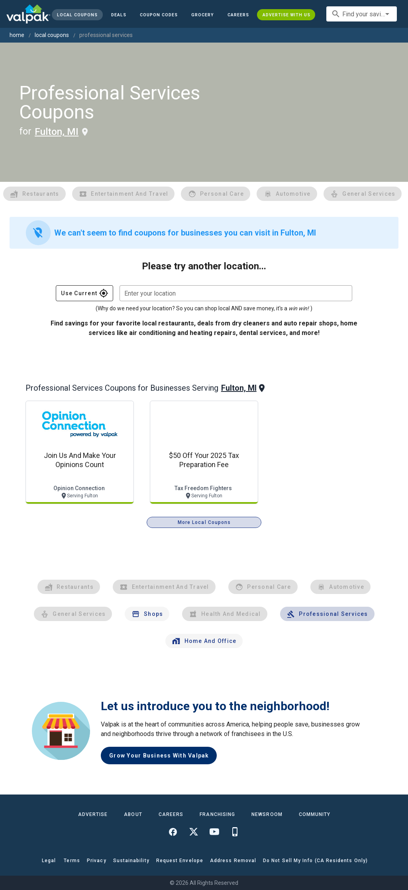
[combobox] (361, 13)
